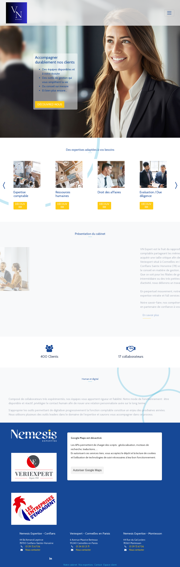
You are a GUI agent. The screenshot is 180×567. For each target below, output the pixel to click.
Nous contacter (32, 550)
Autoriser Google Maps (87, 470)
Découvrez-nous (50, 104)
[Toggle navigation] (169, 12)
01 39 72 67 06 (32, 546)
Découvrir (20, 205)
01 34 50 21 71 (82, 546)
